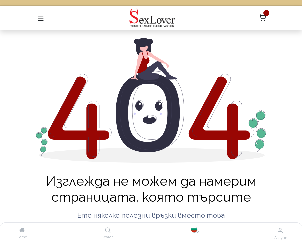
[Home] (22, 230)
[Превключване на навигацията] (40, 17)
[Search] (108, 230)
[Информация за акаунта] (280, 230)
